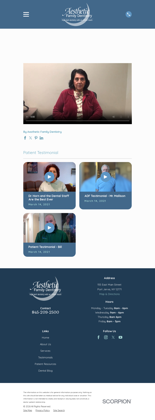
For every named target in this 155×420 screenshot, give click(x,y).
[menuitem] (27, 410)
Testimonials (45, 357)
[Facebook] (98, 337)
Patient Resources (45, 364)
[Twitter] (113, 337)
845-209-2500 (45, 312)
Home (45, 337)
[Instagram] (106, 337)
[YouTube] (120, 337)
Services (45, 350)
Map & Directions (109, 294)
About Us (45, 344)
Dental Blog (45, 370)
